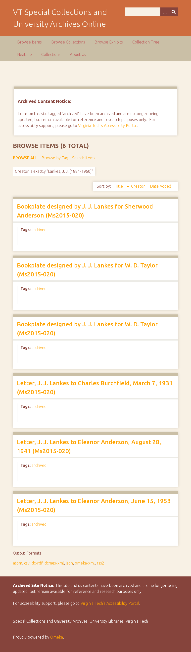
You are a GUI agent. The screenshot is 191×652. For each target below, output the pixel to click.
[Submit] (173, 11)
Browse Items (29, 42)
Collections (50, 54)
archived (39, 229)
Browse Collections (68, 42)
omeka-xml (85, 563)
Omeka (56, 637)
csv (27, 563)
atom (17, 563)
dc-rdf (37, 563)
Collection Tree (145, 42)
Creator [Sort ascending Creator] (138, 186)
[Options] (164, 11)
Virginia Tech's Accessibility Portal (107, 125)
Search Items (83, 158)
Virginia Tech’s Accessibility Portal (110, 603)
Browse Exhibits (109, 42)
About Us (78, 54)
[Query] (151, 11)
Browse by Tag (55, 158)
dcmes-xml (54, 563)
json (69, 563)
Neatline (24, 54)
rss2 (100, 563)
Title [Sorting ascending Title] (119, 186)
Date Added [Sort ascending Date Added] (160, 186)
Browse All (25, 158)
